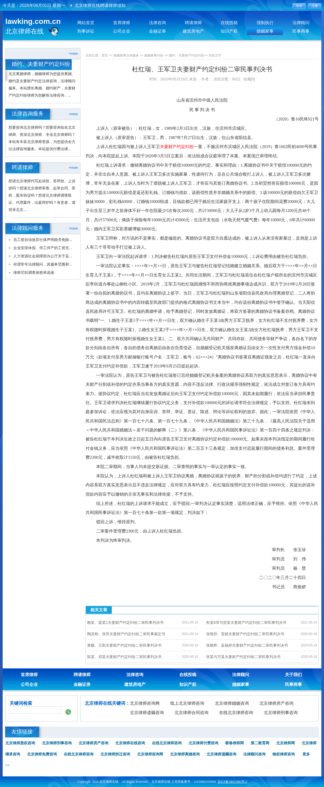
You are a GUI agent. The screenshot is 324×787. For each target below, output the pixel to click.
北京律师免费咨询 (42, 754)
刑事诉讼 (85, 31)
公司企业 (121, 31)
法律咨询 (157, 22)
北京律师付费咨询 (203, 743)
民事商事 (300, 31)
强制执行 (265, 22)
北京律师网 (285, 743)
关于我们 (293, 674)
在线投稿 (229, 22)
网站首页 (85, 22)
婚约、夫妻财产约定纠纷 (186, 55)
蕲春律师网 (234, 743)
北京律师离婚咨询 (185, 754)
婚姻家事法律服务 (126, 55)
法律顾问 (300, 22)
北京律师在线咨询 (130, 743)
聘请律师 (193, 22)
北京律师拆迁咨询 (115, 754)
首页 (104, 55)
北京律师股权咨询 (20, 743)
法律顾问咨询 (254, 754)
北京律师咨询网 (145, 703)
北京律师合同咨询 (191, 712)
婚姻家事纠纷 (153, 55)
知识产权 (229, 31)
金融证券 (157, 31)
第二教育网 (260, 743)
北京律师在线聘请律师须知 (100, 5)
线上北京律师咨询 (187, 703)
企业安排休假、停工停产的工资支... (42, 248)
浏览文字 (214, 55)
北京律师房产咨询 (276, 703)
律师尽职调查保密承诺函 (33, 272)
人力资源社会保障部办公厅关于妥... (42, 256)
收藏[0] (249, 79)
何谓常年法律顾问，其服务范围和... (42, 264)
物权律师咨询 (283, 754)
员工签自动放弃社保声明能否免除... (42, 239)
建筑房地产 (193, 31)
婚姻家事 (265, 31)
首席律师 (121, 22)
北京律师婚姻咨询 (232, 703)
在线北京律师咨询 (236, 712)
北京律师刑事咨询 (281, 712)
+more (73, 53)
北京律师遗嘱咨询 (147, 712)
